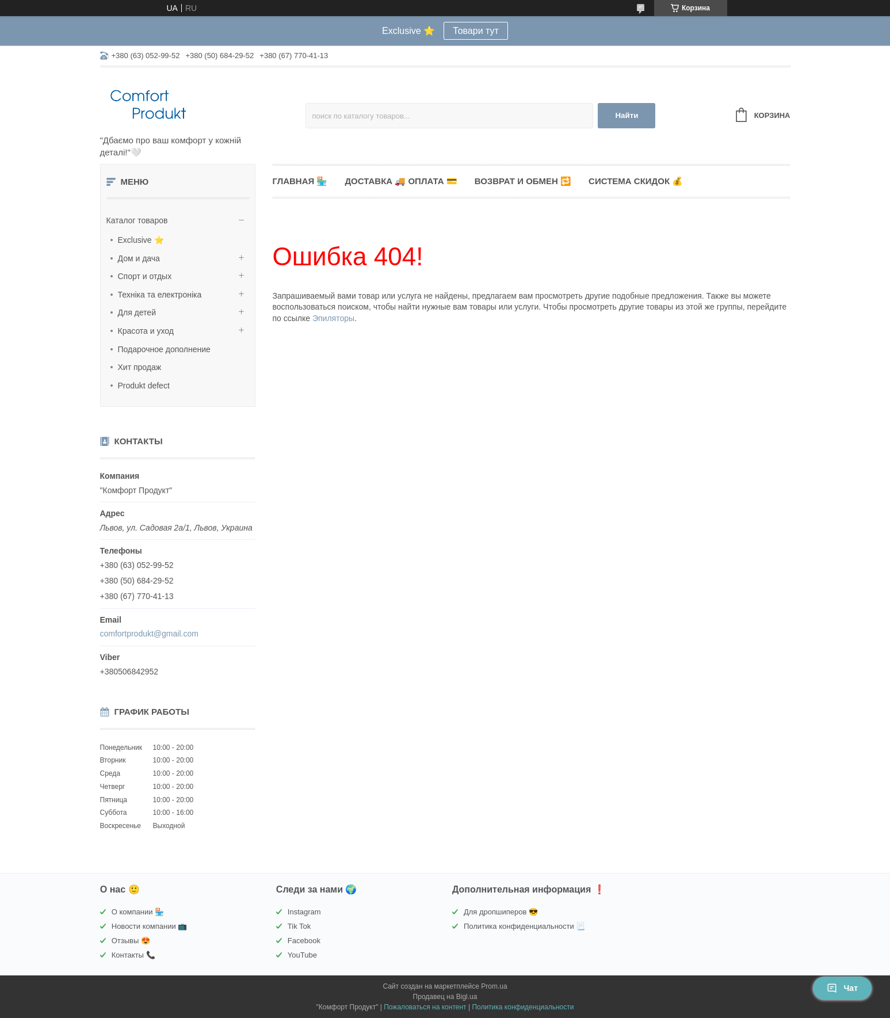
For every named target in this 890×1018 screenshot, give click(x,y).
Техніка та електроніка (160, 294)
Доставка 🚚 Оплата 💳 (401, 181)
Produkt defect (144, 385)
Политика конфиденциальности (523, 1007)
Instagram (304, 912)
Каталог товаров (137, 220)
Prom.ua (494, 986)
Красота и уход (146, 330)
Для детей (137, 312)
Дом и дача (139, 258)
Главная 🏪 (300, 181)
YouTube (302, 955)
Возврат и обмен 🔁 (523, 181)
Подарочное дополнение (164, 349)
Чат (842, 988)
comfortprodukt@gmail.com (149, 633)
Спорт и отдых (145, 276)
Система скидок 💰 (636, 181)
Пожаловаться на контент (425, 1007)
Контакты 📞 (133, 955)
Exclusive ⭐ (141, 240)
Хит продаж (140, 367)
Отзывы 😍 (131, 940)
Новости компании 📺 (150, 926)
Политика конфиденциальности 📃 (524, 926)
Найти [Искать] (626, 115)
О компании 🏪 (138, 912)
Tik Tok (299, 926)
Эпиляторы (333, 318)
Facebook (304, 940)
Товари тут (476, 31)
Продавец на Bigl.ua (445, 997)
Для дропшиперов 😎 (501, 912)
